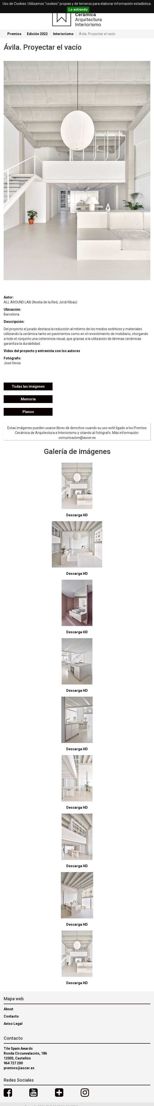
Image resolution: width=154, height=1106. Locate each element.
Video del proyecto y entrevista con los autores (42, 351)
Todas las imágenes (28, 386)
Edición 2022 (37, 34)
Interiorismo (63, 34)
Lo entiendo (78, 9)
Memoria (28, 399)
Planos (28, 412)
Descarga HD (77, 515)
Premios (14, 34)
